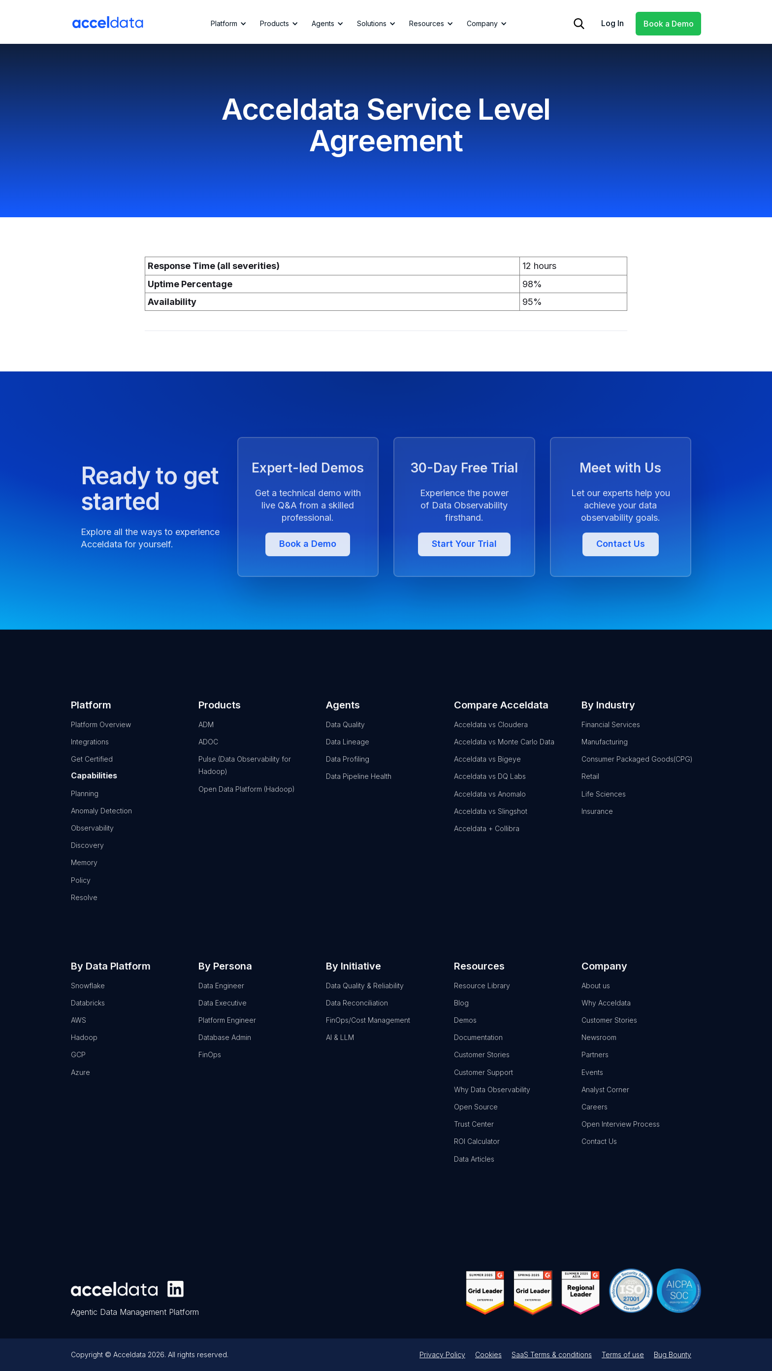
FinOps (209, 1069)
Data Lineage (347, 756)
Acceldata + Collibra (486, 843)
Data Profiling (347, 773)
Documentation (478, 1052)
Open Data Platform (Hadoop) (246, 803)
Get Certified (92, 773)
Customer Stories (482, 1069)
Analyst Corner (605, 1104)
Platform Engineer (227, 1035)
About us (595, 1000)
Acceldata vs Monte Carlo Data (504, 756)
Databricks (88, 1017)
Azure (80, 1086)
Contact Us (620, 587)
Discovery (87, 860)
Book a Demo (668, 24)
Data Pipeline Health (358, 791)
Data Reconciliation (357, 1017)
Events (592, 1086)
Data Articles (474, 1173)
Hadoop (84, 1052)
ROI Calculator (477, 1156)
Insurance (597, 826)
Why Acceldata (606, 1017)
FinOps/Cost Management (368, 1035)
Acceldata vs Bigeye (487, 773)
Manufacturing (604, 756)
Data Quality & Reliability (365, 1000)
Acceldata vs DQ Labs (490, 791)
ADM (206, 739)
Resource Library (482, 1000)
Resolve (84, 912)
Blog (461, 1017)
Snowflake (88, 1000)
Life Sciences (603, 808)
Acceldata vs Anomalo (490, 808)
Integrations (90, 756)
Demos (465, 1035)
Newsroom (598, 1052)
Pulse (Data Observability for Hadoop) (244, 779)
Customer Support (483, 1086)
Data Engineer (221, 1000)
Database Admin (224, 1052)
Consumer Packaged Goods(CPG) (637, 773)
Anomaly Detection (101, 825)
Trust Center (474, 1139)
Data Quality (345, 739)
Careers (594, 1121)
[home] (108, 22)
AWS (78, 1035)
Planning (84, 807)
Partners (595, 1069)
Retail (590, 791)
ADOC (208, 756)
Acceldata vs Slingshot (490, 826)
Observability (92, 842)
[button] (227, 23)
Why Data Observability (492, 1104)
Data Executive (222, 1017)
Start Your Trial (464, 587)
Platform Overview (101, 739)
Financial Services (610, 739)
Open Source (476, 1121)
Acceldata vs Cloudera (491, 739)
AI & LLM (340, 1052)
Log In (612, 23)
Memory (84, 877)
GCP (78, 1069)
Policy (81, 894)
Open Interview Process (620, 1139)
